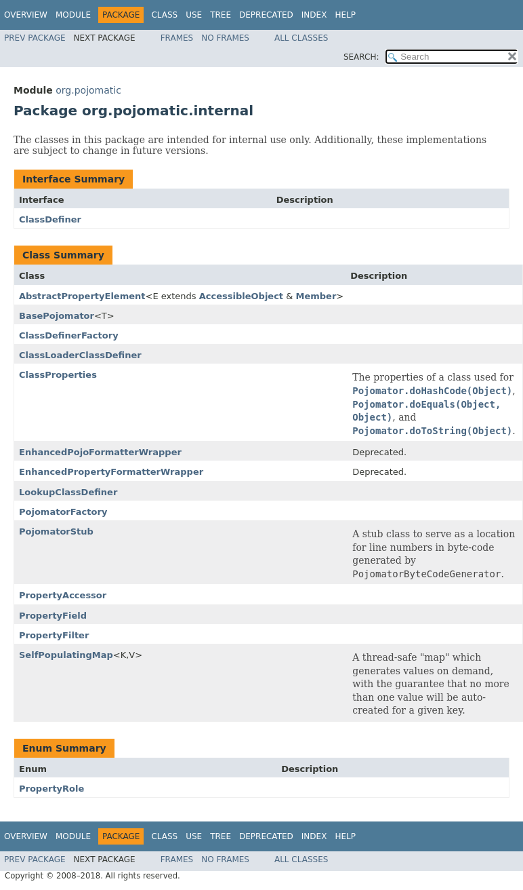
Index (314, 15)
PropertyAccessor (62, 595)
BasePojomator (56, 316)
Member (315, 296)
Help (345, 15)
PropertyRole (51, 788)
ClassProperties (58, 375)
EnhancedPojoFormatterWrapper (100, 452)
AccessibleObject (241, 296)
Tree (220, 15)
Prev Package (35, 38)
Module (73, 15)
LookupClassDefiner (68, 492)
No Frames (225, 38)
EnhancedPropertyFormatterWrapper (111, 472)
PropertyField (53, 616)
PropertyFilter (54, 635)
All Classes (301, 38)
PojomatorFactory (63, 512)
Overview (25, 15)
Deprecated (266, 15)
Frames (177, 38)
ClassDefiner (50, 219)
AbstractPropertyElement (82, 296)
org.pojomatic (88, 90)
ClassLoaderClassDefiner (80, 355)
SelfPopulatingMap (66, 655)
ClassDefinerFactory (69, 335)
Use (194, 15)
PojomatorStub (56, 531)
